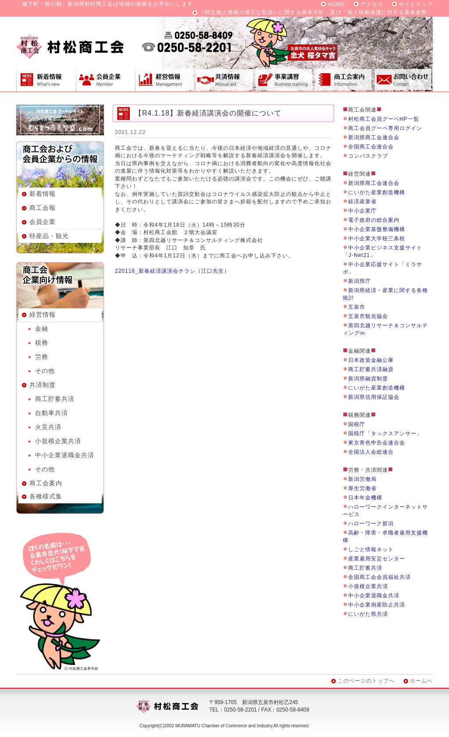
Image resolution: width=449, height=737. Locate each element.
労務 (41, 356)
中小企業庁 (362, 211)
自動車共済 (51, 412)
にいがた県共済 (368, 614)
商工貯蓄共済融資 (371, 369)
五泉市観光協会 (368, 316)
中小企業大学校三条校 (376, 238)
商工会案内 (343, 77)
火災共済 (48, 426)
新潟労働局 (362, 479)
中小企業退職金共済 (64, 455)
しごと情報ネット (371, 549)
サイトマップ (416, 4)
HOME (336, 4)
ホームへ (421, 681)
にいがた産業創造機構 (376, 192)
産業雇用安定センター (376, 559)
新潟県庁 (359, 281)
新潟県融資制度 (368, 379)
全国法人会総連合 (371, 452)
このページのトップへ (366, 681)
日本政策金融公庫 (371, 360)
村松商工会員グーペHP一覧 (383, 119)
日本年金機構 (365, 498)
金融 (41, 328)
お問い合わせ (403, 77)
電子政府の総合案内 (373, 220)
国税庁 (356, 424)
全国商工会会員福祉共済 (379, 577)
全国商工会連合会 (371, 147)
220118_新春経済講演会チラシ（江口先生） (172, 271)
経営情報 (165, 77)
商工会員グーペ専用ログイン (385, 128)
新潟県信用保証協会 (373, 397)
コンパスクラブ (368, 156)
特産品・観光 (49, 235)
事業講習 (284, 77)
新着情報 (46, 77)
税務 (41, 342)
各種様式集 (45, 496)
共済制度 (224, 77)
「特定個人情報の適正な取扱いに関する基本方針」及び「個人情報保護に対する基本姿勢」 (316, 12)
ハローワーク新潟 (371, 523)
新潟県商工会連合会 (373, 137)
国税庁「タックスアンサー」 (385, 433)
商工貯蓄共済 (55, 398)
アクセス (371, 4)
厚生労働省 (362, 488)
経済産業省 (362, 202)
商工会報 (42, 207)
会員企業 (105, 77)
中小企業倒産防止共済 (376, 605)
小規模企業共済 (58, 440)
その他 (45, 370)
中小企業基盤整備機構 (376, 229)
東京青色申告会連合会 (376, 443)
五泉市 (356, 307)
